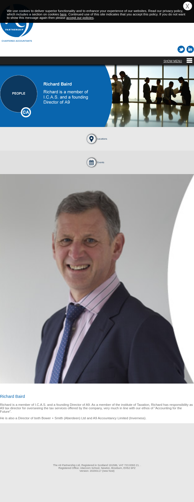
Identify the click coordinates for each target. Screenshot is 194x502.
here (63, 14)
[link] (97, 439)
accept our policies (79, 17)
